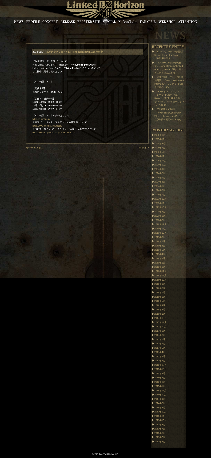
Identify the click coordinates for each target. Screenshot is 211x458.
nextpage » (143, 147)
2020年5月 (159, 215)
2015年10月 (160, 369)
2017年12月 (160, 318)
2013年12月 (160, 411)
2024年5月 (159, 186)
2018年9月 (159, 284)
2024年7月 (159, 177)
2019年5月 (159, 250)
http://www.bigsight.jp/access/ (47, 125)
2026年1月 (159, 135)
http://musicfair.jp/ (41, 119)
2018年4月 (159, 305)
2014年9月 (159, 399)
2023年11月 (160, 203)
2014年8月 (159, 403)
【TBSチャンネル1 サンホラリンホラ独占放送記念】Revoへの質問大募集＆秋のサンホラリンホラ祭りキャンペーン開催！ (169, 98)
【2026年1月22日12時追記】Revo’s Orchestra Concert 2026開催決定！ (169, 55)
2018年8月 (159, 288)
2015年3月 (159, 382)
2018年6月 (159, 296)
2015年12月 (160, 365)
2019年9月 (159, 237)
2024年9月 (159, 169)
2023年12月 (160, 198)
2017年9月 (159, 331)
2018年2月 (159, 309)
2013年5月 (159, 437)
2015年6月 (159, 377)
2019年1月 (159, 267)
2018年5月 (159, 301)
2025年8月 (159, 143)
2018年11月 (160, 275)
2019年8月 (159, 241)
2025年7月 (159, 147)
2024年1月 (159, 194)
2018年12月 (160, 271)
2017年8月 (159, 335)
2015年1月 (159, 386)
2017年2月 (159, 360)
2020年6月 (159, 211)
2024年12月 (160, 156)
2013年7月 (159, 428)
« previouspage (33, 147)
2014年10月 (160, 394)
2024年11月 (160, 160)
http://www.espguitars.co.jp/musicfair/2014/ (54, 132)
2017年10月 (160, 326)
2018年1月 (159, 314)
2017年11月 (160, 322)
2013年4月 (159, 441)
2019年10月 (160, 233)
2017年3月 (159, 356)
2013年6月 (159, 433)
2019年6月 (159, 245)
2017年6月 (159, 343)
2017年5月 (159, 348)
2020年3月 (159, 220)
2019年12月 (160, 224)
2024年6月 (159, 181)
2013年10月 (160, 420)
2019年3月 (159, 258)
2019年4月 (159, 254)
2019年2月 (159, 262)
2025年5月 (159, 152)
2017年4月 (159, 352)
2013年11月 (160, 416)
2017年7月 (159, 339)
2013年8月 (159, 424)
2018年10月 (160, 279)
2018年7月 (159, 292)
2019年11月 (160, 228)
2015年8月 (159, 373)
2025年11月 (160, 139)
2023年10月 (160, 207)
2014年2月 (159, 407)
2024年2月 (159, 190)
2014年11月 (160, 390)
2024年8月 (159, 173)
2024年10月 (160, 164)
